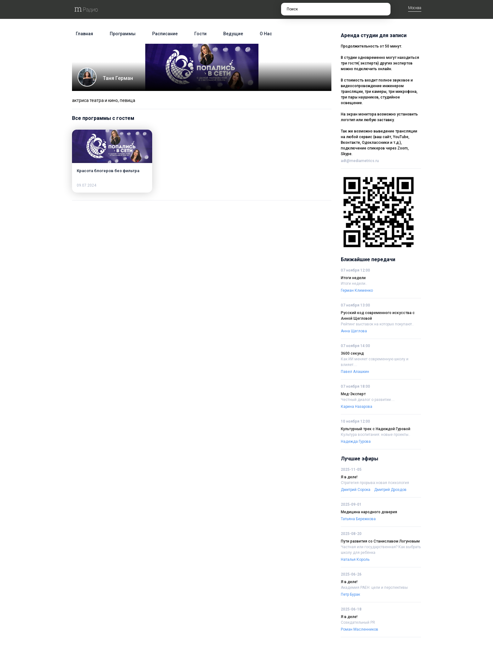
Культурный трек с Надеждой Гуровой (375, 429)
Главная (84, 33)
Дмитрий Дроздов (390, 489)
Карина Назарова (356, 406)
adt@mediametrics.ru (360, 161)
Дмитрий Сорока (355, 489)
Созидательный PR (358, 622)
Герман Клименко (357, 290)
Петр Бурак (350, 594)
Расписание (165, 33)
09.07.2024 (86, 185)
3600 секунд (352, 353)
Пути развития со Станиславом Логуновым (380, 541)
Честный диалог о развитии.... (368, 399)
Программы (123, 33)
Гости (200, 33)
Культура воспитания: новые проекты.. (375, 434)
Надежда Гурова (356, 441)
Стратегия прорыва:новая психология (375, 483)
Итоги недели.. (354, 283)
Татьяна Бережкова (358, 519)
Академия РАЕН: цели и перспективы (374, 587)
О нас (266, 33)
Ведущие (233, 33)
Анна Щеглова (354, 331)
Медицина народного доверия (369, 512)
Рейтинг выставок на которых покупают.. (377, 324)
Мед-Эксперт (353, 394)
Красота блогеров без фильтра (108, 170)
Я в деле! (349, 477)
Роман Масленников (359, 629)
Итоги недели (353, 278)
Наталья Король (355, 559)
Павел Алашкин (355, 371)
